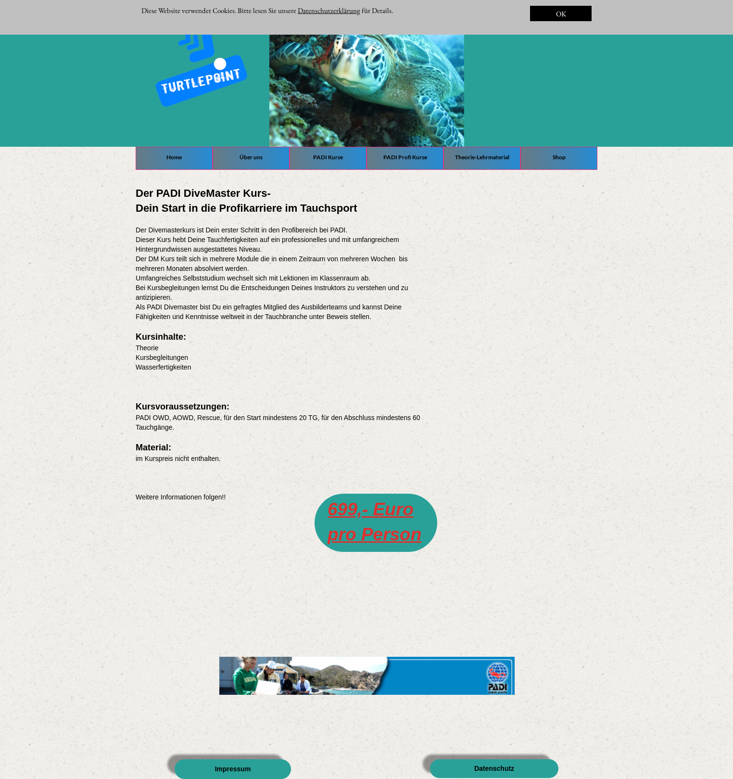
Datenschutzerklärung (329, 10)
